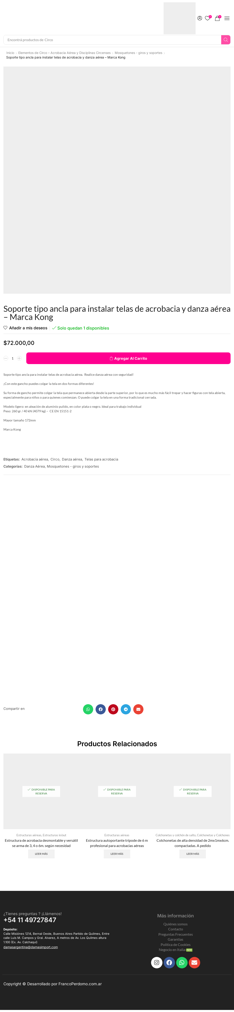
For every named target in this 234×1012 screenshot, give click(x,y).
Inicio (10, 53)
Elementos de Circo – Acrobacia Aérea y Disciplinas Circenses (64, 53)
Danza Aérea (34, 466)
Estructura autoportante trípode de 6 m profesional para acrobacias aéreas (117, 844)
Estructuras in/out (54, 836)
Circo (55, 459)
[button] (199, 18)
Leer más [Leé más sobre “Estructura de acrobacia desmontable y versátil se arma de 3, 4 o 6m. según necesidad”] (41, 855)
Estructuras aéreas (28, 836)
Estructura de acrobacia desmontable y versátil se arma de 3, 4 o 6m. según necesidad (41, 844)
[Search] (225, 39)
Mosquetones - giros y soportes (138, 53)
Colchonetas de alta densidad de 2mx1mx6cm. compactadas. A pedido (193, 844)
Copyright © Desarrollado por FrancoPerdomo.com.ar (52, 985)
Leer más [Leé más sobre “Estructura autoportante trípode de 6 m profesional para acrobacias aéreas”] (117, 855)
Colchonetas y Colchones (213, 836)
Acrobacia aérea (34, 459)
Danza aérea (72, 459)
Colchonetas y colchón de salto (176, 836)
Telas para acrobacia (101, 459)
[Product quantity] (12, 358)
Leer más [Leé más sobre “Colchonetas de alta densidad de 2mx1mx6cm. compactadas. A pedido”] (192, 855)
